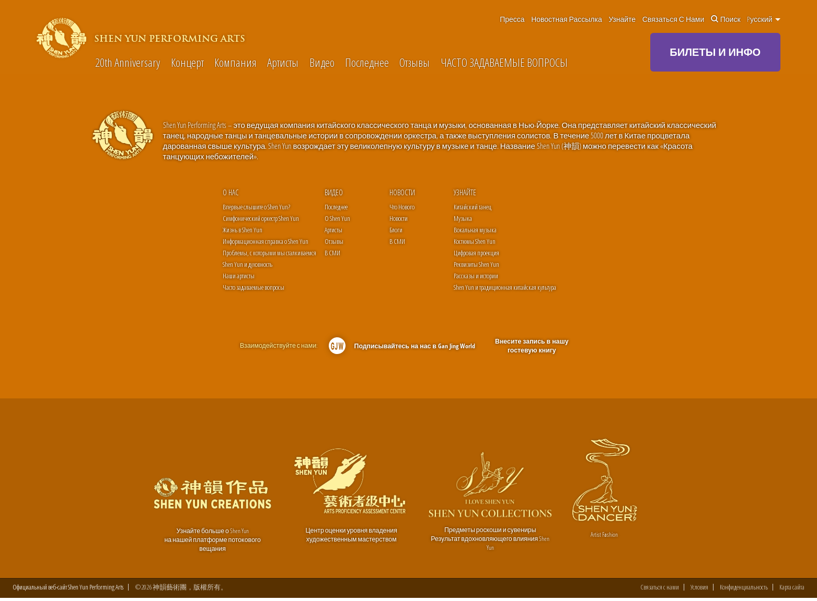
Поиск (726, 19)
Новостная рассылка (566, 19)
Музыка (463, 218)
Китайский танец (472, 206)
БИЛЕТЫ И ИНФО (715, 52)
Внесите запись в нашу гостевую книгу (531, 346)
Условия (699, 590)
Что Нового (402, 206)
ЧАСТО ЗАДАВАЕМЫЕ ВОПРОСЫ (504, 62)
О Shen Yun (337, 218)
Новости (402, 192)
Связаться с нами (673, 19)
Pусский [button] (763, 19)
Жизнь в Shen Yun (242, 229)
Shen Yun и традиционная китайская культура (505, 287)
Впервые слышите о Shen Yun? (256, 206)
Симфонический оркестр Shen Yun (261, 218)
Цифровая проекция (476, 252)
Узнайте (622, 19)
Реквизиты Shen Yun (476, 264)
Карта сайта (791, 590)
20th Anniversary (127, 62)
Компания (235, 62)
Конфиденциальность (744, 590)
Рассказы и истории (476, 275)
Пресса (512, 19)
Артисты (282, 62)
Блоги (395, 229)
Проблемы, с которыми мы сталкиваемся (269, 252)
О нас (231, 192)
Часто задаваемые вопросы (253, 287)
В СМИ (332, 252)
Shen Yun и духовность (247, 264)
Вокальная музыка (475, 229)
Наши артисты (239, 275)
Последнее (367, 62)
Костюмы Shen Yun (475, 241)
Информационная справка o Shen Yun (265, 241)
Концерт (187, 62)
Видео (322, 62)
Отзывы (414, 62)
